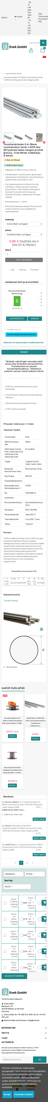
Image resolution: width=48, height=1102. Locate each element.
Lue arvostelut (16, 319)
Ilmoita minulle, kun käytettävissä (21, 334)
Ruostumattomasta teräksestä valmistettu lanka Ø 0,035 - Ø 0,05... (12, 770)
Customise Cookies (23, 1094)
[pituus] (24, 235)
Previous (15, 862)
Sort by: (8, 880)
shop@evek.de (33, 1020)
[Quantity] (35, 902)
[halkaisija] (24, 224)
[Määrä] (24, 254)
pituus (8, 230)
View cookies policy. (22, 1087)
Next (32, 862)
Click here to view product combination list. (23, 343)
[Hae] (37, 43)
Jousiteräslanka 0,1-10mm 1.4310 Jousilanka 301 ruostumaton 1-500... (12, 720)
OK (40, 1059)
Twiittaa (21, 270)
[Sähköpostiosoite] (17, 1059)
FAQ (39, 22)
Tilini (40, 14)
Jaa (11, 270)
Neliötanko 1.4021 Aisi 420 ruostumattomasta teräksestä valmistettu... (35, 722)
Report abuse (39, 819)
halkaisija (9, 220)
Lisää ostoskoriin (14, 976)
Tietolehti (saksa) (11, 601)
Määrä (8, 250)
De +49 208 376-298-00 (30, 10)
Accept (7, 1094)
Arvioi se (35, 319)
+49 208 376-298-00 (26, 1015)
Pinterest (34, 270)
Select (9, 887)
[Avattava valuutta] (5, 18)
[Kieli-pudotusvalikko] (18, 18)
